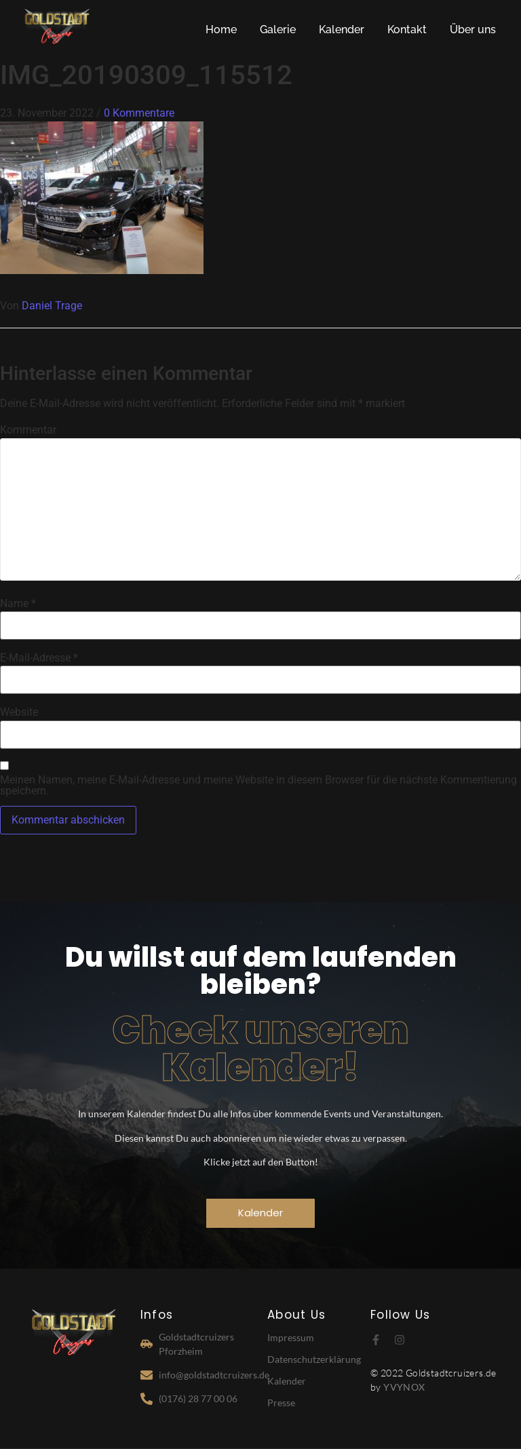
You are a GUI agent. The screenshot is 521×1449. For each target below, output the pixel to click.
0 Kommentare (139, 113)
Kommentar (28, 430)
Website (19, 712)
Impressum (290, 1337)
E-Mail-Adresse (39, 658)
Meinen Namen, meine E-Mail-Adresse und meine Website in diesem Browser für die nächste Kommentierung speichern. (258, 785)
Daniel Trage (52, 305)
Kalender (341, 29)
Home (221, 29)
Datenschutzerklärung (314, 1359)
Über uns (473, 29)
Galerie (278, 29)
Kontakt (407, 29)
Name (18, 603)
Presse (281, 1402)
